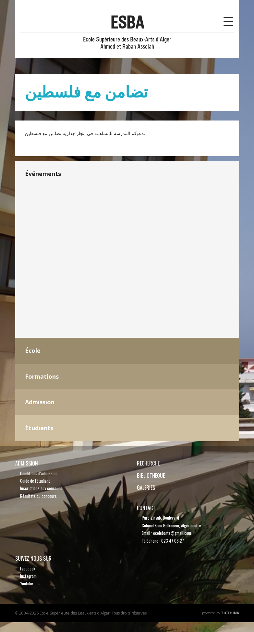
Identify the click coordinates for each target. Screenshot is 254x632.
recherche (148, 463)
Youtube (26, 583)
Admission (26, 463)
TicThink (230, 612)
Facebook (27, 568)
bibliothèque (151, 475)
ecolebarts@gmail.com (172, 533)
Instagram (28, 576)
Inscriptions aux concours (41, 488)
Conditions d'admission (38, 473)
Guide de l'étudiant (35, 480)
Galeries (146, 487)
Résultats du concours (38, 496)
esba (127, 22)
